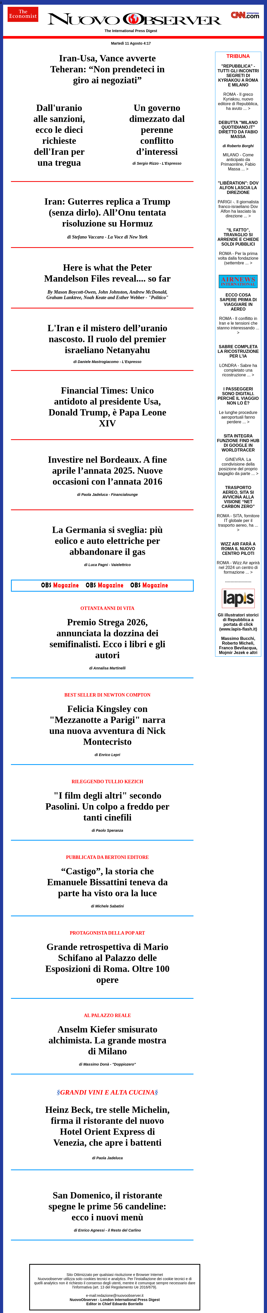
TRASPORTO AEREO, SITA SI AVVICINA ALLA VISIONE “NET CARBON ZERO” (238, 497)
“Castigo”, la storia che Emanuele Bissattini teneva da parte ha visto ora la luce (107, 882)
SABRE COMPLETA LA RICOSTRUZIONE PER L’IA (238, 351)
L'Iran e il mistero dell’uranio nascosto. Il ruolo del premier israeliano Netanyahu (107, 339)
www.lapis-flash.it (238, 629)
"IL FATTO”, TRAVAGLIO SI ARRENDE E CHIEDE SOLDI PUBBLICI (238, 237)
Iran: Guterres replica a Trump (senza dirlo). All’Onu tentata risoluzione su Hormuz (107, 212)
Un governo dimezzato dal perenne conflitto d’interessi (157, 130)
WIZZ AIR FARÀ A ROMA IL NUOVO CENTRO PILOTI (238, 549)
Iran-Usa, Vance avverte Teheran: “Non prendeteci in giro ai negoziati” (107, 69)
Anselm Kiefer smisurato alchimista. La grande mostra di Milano (107, 1040)
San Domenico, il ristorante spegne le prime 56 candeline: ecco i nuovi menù (107, 1206)
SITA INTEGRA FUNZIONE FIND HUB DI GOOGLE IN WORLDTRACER (238, 443)
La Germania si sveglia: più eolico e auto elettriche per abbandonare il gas (107, 541)
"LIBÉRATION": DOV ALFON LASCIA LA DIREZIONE (238, 188)
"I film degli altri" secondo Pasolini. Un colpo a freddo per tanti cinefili (107, 806)
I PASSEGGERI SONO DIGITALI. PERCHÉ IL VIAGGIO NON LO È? (238, 396)
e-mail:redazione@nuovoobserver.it (114, 1295)
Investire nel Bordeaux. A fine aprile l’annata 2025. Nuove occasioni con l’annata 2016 (107, 470)
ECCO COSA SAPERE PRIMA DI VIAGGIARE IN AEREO (238, 302)
